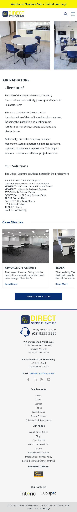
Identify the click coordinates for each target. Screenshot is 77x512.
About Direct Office (38, 432)
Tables (38, 407)
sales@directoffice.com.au (42, 373)
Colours (38, 448)
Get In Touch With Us (38, 444)
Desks (38, 395)
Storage (38, 403)
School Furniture (38, 416)
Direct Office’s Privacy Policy (38, 456)
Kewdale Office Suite (20, 267)
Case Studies (38, 440)
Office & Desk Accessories (38, 420)
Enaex (60, 267)
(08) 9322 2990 (44, 333)
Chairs (38, 399)
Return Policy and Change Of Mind (38, 460)
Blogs (38, 436)
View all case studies (38, 296)
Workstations (38, 412)
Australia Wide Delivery (38, 452)
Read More (11, 284)
